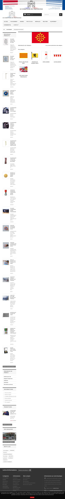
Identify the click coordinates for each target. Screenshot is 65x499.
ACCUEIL (6, 21)
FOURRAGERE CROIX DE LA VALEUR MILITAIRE (13, 159)
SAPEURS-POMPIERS (7, 454)
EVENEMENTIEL (7, 25)
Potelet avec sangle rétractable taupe (12, 75)
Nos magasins (7, 402)
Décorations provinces (8, 384)
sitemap (14, 490)
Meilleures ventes (16, 481)
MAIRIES (22, 21)
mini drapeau (5, 450)
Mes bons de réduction (27, 484)
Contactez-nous (16, 484)
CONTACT (16, 25)
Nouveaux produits (7, 34)
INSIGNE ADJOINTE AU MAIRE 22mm (12, 227)
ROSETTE (5, 459)
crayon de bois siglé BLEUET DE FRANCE (12, 297)
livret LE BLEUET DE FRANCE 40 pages (12, 261)
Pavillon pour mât (7, 376)
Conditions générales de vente (10, 396)
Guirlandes (6, 382)
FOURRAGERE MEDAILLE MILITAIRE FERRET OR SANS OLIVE (13, 143)
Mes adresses (26, 481)
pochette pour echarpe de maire (13, 313)
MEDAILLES (37, 21)
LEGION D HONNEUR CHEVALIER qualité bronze (13, 192)
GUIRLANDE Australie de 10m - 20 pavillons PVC (13, 412)
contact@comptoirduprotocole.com (55, 490)
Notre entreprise (8, 398)
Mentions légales (8, 394)
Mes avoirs (25, 479)
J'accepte (32, 497)
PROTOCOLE (29, 21)
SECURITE (11, 456)
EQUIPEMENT (53, 21)
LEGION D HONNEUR (7, 461)
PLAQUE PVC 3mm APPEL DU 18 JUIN (12, 41)
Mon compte (26, 476)
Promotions (8, 407)
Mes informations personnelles (29, 482)
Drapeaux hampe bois (8, 378)
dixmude (5, 452)
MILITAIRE (45, 21)
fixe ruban (5, 456)
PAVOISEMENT (13, 21)
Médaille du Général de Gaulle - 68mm (12, 174)
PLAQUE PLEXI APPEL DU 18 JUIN (12, 58)
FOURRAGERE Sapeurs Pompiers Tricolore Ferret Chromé (13, 125)
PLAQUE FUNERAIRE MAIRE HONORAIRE (13, 210)
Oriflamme (6, 380)
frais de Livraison (8, 392)
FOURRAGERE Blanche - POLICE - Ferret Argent (13, 109)
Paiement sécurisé (8, 400)
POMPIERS (12, 450)
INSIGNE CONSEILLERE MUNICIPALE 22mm (13, 244)
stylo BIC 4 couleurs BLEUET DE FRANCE (12, 278)
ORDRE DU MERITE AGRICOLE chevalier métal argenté (13, 330)
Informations (8, 389)
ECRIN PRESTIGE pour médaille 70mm (13, 349)
